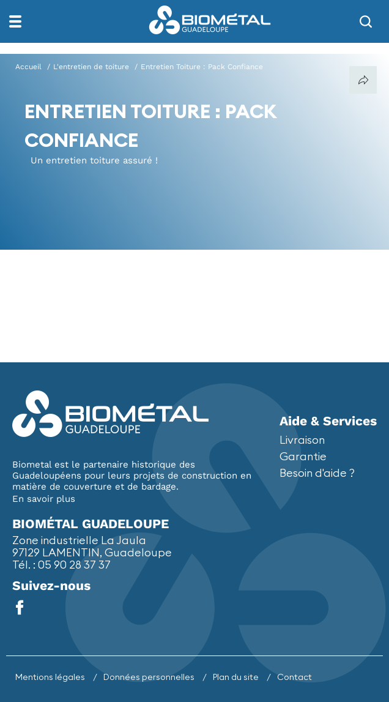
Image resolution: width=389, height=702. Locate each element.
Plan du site (237, 676)
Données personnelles (149, 676)
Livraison (302, 440)
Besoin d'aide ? (317, 473)
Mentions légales (51, 676)
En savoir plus (43, 498)
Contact (294, 676)
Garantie (303, 456)
